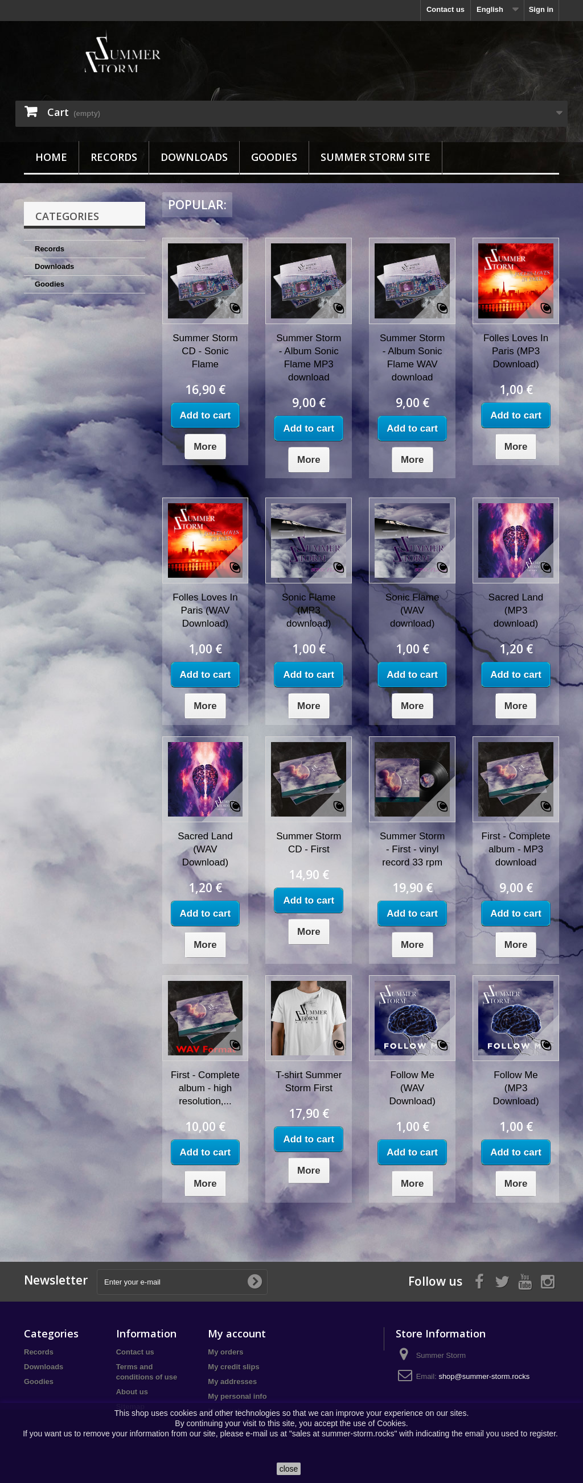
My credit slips (233, 1366)
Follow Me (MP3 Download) (515, 1088)
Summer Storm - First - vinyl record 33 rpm (412, 849)
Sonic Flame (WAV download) (412, 610)
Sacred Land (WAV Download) (205, 849)
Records (114, 157)
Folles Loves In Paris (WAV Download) (205, 610)
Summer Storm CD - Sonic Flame (205, 351)
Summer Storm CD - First (308, 843)
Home (51, 157)
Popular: (197, 205)
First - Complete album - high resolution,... (205, 1088)
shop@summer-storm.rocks (483, 1376)
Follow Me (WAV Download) (412, 1088)
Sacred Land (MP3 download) (515, 610)
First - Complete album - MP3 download (516, 849)
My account (237, 1333)
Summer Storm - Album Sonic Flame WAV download (412, 358)
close (289, 1468)
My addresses (232, 1381)
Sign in (541, 9)
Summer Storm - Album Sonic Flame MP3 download (308, 358)
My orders (225, 1352)
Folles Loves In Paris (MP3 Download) (515, 351)
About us (132, 1391)
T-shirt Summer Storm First (309, 1081)
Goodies (274, 157)
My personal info (237, 1396)
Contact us (445, 9)
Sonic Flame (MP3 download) (308, 610)
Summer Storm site (375, 157)
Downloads (194, 157)
